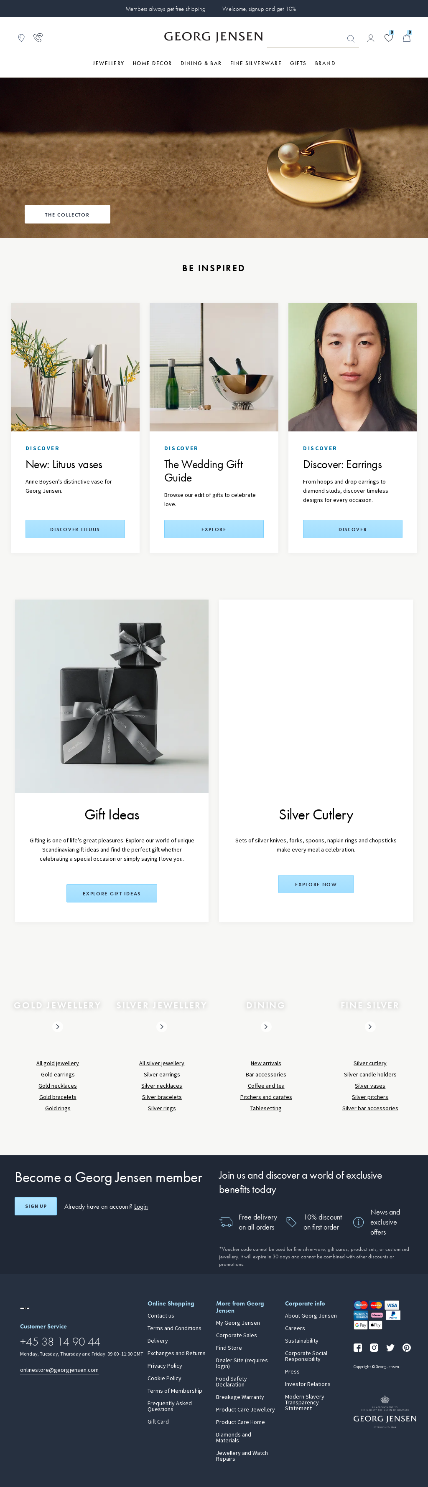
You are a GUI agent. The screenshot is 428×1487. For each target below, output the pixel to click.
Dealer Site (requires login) (242, 1363)
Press (292, 1372)
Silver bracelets (162, 1097)
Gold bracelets (57, 1097)
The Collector (67, 215)
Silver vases (370, 1086)
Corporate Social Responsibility (306, 1356)
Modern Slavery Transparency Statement (304, 1402)
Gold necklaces (57, 1086)
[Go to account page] (370, 38)
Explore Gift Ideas (112, 893)
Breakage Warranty (240, 1397)
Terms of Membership (175, 1391)
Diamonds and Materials (233, 1438)
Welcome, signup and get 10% (259, 9)
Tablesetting (266, 1108)
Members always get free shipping (165, 9)
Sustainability (301, 1341)
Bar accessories (266, 1075)
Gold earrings (58, 1075)
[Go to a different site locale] (24, 1308)
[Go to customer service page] (38, 38)
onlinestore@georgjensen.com (59, 1370)
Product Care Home (240, 1422)
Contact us (161, 1316)
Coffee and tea (266, 1086)
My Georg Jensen (238, 1323)
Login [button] (141, 1206)
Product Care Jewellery (245, 1410)
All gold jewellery (57, 1063)
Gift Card (158, 1422)
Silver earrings (162, 1075)
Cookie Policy (164, 1378)
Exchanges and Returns (177, 1353)
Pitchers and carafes (266, 1097)
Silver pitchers (370, 1097)
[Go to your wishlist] (388, 38)
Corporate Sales (236, 1335)
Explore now (316, 884)
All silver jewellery (161, 1063)
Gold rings (58, 1108)
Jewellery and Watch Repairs (242, 1456)
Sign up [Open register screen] (36, 1206)
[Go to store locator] (21, 38)
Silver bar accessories (370, 1108)
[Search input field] (313, 38)
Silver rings (162, 1108)
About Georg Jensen (311, 1316)
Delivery (158, 1341)
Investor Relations (308, 1384)
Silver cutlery (370, 1063)
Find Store (229, 1348)
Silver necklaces (161, 1086)
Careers (295, 1328)
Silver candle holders (370, 1075)
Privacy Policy (165, 1366)
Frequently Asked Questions (170, 1406)
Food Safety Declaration (231, 1382)
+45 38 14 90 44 (60, 1341)
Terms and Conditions (174, 1328)
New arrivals (266, 1063)
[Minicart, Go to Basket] (406, 38)
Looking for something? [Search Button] (351, 39)
